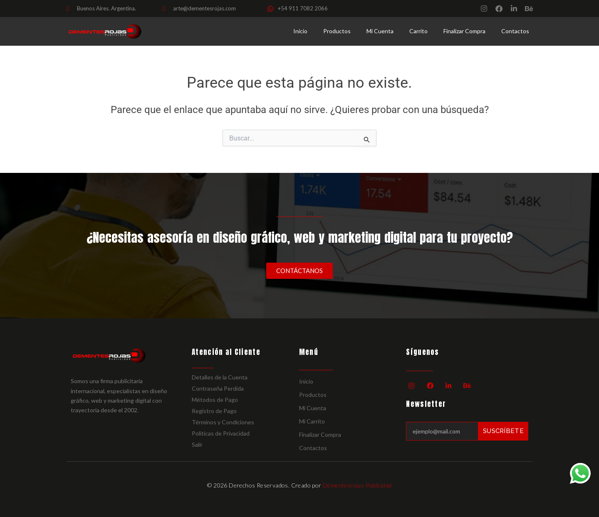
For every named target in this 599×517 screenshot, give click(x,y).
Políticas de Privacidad (221, 433)
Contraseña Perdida (218, 388)
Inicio (300, 30)
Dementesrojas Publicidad (357, 485)
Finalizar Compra (464, 30)
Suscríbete (503, 431)
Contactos (515, 30)
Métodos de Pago (215, 399)
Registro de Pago (214, 410)
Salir (197, 444)
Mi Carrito (312, 421)
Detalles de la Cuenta (220, 377)
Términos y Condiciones (223, 422)
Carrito (418, 30)
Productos (337, 30)
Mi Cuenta (380, 30)
